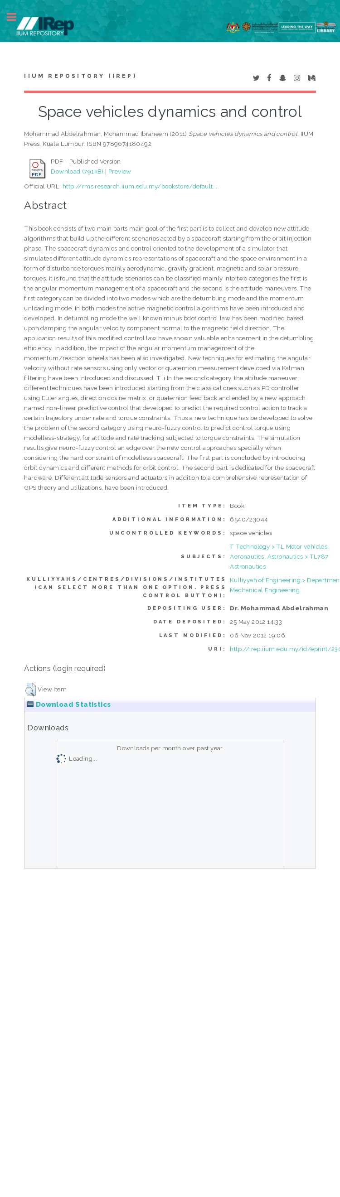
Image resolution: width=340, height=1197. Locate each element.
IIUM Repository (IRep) (80, 76)
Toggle (16, 17)
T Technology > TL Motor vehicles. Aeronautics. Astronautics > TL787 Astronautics (279, 556)
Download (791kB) (77, 171)
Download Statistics (69, 704)
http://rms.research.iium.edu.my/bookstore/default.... (141, 186)
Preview (119, 171)
